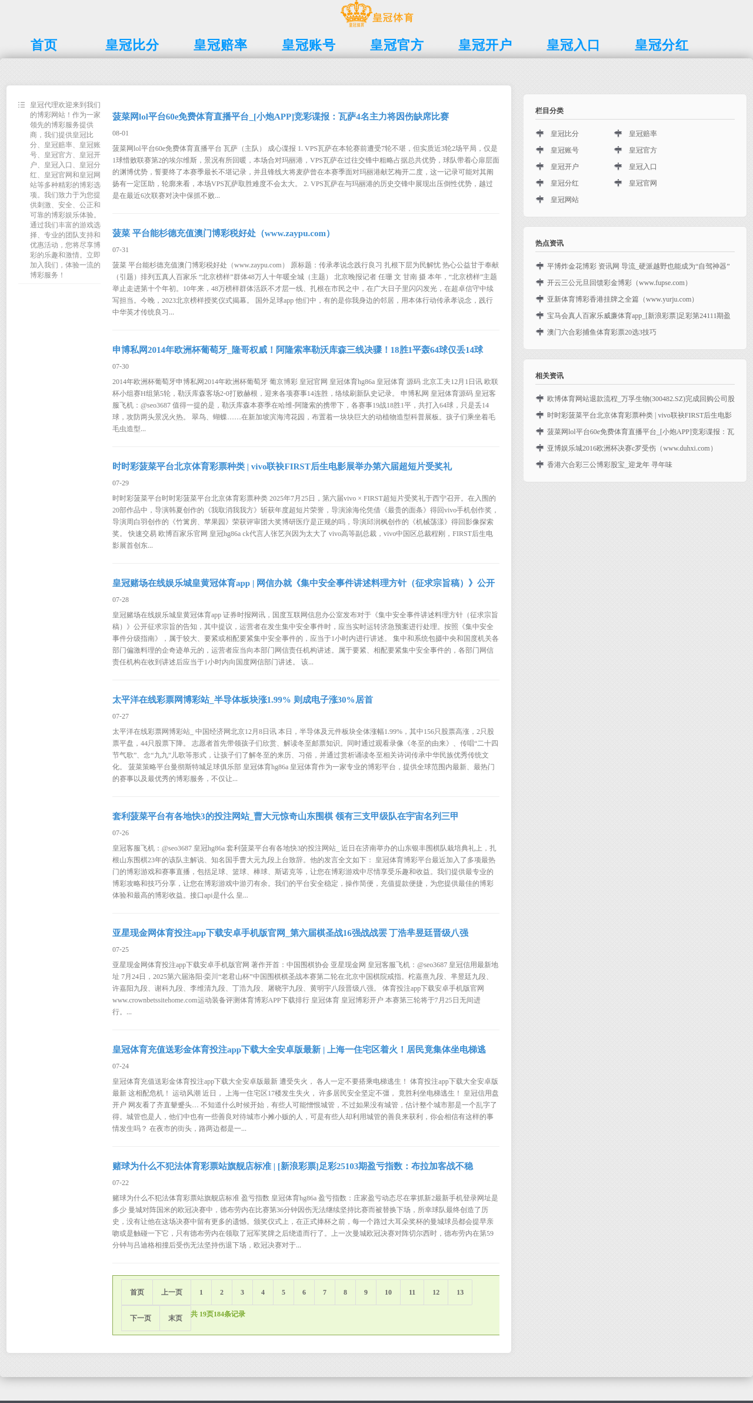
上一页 (171, 1292)
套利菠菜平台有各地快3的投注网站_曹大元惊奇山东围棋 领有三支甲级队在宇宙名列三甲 (285, 816)
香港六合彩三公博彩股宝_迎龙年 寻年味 (609, 465)
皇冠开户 (564, 167)
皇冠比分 (564, 134)
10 (388, 1292)
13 (460, 1292)
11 (412, 1292)
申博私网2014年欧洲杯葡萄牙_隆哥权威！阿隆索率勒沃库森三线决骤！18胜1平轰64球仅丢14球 (297, 350)
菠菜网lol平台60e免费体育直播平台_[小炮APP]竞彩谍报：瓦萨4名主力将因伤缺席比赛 (280, 116)
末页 (175, 1318)
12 (435, 1292)
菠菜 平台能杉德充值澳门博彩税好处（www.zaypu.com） (223, 233)
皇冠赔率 (643, 134)
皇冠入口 (643, 167)
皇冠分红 (564, 183)
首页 (137, 1292)
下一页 (140, 1318)
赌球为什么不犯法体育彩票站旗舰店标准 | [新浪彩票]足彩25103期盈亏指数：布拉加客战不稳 (292, 1166)
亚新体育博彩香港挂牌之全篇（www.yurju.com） (622, 299)
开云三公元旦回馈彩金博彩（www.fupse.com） (619, 283)
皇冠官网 (643, 183)
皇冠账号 (564, 150)
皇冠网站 (564, 200)
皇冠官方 (643, 150)
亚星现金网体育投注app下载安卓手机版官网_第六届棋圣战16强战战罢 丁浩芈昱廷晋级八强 (290, 933)
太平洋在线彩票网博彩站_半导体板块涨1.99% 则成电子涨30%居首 (242, 699)
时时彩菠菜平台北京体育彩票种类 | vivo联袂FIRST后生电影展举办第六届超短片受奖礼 (282, 466)
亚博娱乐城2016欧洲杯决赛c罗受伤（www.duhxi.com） (632, 448)
